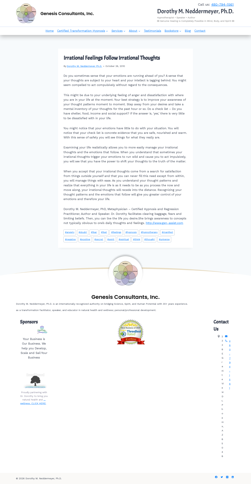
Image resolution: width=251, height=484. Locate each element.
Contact (199, 30)
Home (50, 30)
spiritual (124, 239)
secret (98, 239)
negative (70, 239)
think (136, 239)
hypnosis (131, 232)
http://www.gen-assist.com (164, 223)
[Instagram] (227, 477)
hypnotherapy (149, 232)
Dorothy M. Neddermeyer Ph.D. (84, 66)
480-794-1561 (222, 4)
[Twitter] (221, 477)
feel (104, 232)
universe (164, 239)
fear (94, 232)
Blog (188, 30)
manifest (167, 232)
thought (149, 239)
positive (85, 239)
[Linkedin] (232, 477)
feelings (116, 232)
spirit (110, 239)
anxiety (69, 232)
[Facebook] (216, 477)
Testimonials (152, 30)
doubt (83, 232)
